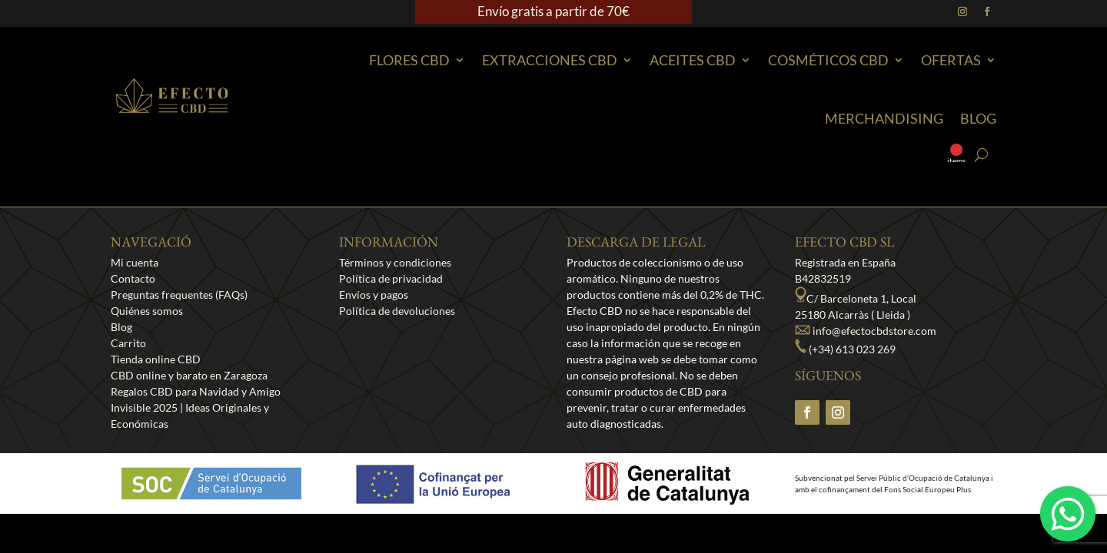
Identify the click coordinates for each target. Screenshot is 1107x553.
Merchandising (884, 118)
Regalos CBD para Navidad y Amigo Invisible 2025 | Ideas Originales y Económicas (196, 407)
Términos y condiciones (395, 262)
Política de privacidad (391, 278)
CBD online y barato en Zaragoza (189, 375)
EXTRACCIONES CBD (549, 59)
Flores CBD (409, 59)
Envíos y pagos (373, 294)
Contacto (133, 278)
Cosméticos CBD (828, 59)
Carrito (128, 342)
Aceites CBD (693, 59)
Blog (978, 118)
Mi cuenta (134, 262)
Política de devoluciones (397, 310)
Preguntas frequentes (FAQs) (179, 294)
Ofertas (951, 59)
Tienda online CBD (156, 359)
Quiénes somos (147, 310)
